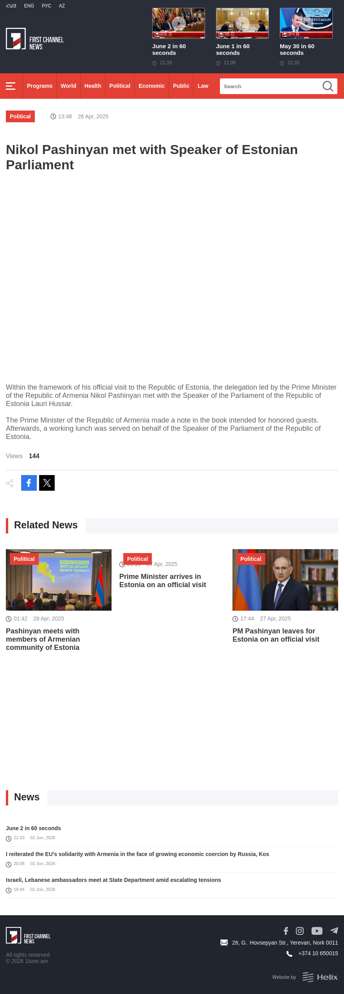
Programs (39, 86)
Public (181, 86)
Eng (29, 6)
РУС (46, 6)
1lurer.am (36, 961)
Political (120, 86)
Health (93, 86)
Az (62, 6)
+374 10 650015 (318, 953)
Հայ (11, 6)
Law (203, 86)
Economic (152, 86)
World (68, 86)
